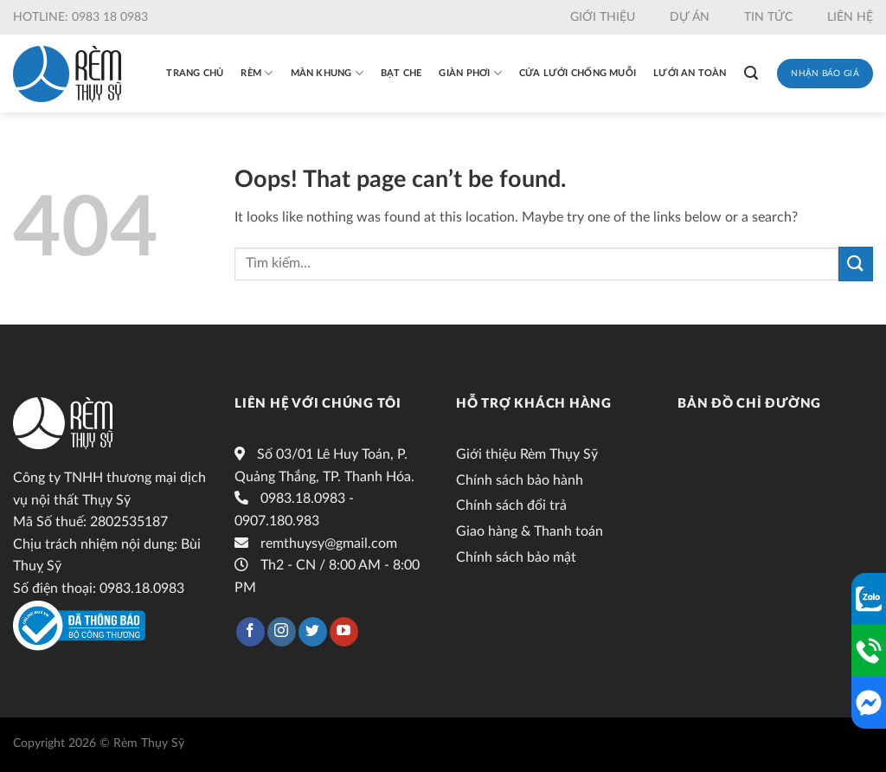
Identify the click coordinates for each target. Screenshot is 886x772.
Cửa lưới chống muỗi (577, 73)
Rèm (257, 73)
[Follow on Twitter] (313, 632)
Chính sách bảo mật (516, 557)
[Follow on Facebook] (250, 632)
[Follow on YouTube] (344, 632)
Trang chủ (194, 73)
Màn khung (327, 73)
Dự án (689, 17)
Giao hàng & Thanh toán (529, 531)
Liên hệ (850, 17)
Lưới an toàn (690, 73)
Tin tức (768, 17)
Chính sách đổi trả (511, 505)
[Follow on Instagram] (281, 632)
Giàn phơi (470, 73)
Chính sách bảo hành (519, 480)
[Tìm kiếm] (751, 73)
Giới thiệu (602, 17)
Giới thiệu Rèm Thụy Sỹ (527, 454)
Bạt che (401, 73)
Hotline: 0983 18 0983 (80, 17)
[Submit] (855, 263)
